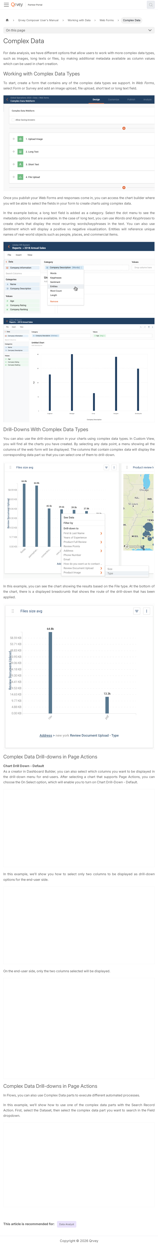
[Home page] (7, 20)
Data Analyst (66, 1224)
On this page (15, 30)
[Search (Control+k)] (151, 5)
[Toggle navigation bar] (6, 5)
